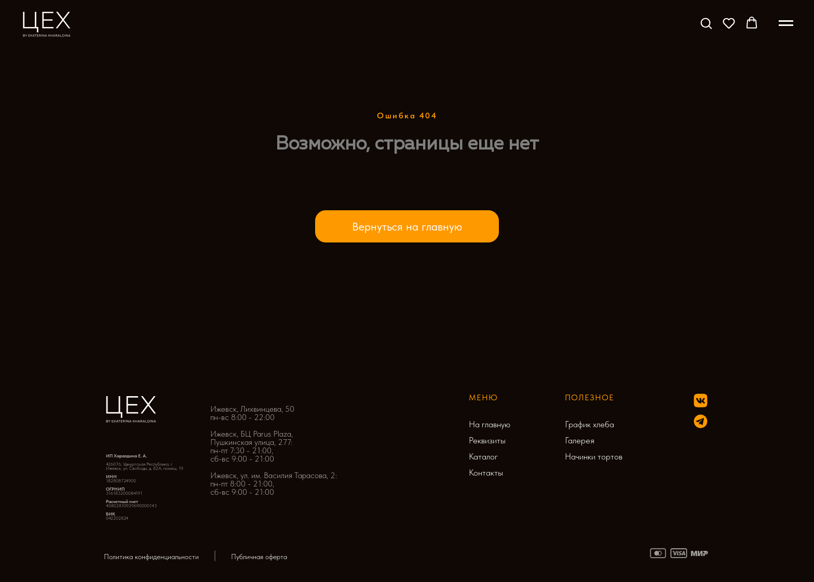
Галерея (579, 440)
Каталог (483, 456)
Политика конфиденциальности (151, 556)
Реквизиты (487, 440)
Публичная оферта (259, 556)
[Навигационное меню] (786, 23)
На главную (489, 424)
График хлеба (589, 424)
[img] (701, 421)
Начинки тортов (593, 456)
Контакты (486, 472)
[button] (706, 23)
